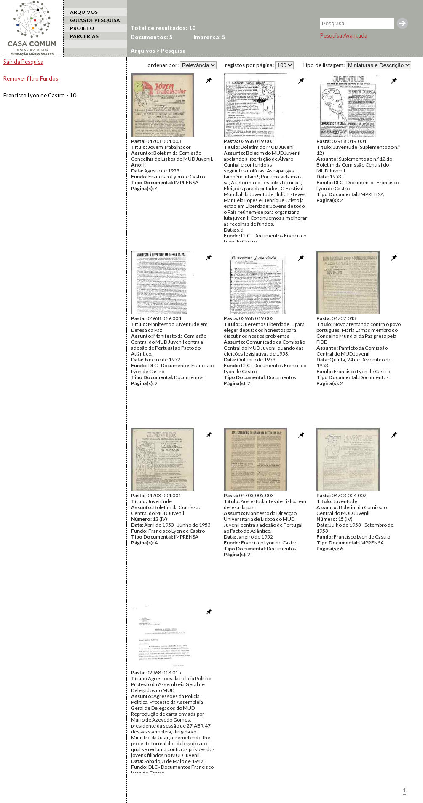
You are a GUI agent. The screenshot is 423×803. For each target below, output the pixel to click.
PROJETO (82, 28)
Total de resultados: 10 (163, 27)
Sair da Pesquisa (23, 61)
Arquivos (143, 50)
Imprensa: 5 (209, 37)
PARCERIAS (84, 36)
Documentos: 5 (152, 37)
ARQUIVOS (84, 12)
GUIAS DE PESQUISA (95, 20)
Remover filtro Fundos (30, 78)
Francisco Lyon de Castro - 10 (39, 95)
